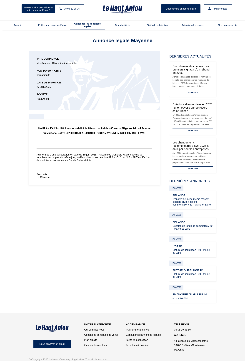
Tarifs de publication (157, 25)
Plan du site (90, 340)
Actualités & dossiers (192, 25)
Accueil (17, 25)
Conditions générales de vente (101, 334)
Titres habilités (122, 25)
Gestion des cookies (95, 345)
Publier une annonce (137, 329)
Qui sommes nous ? (95, 329)
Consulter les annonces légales (87, 25)
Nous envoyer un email (52, 344)
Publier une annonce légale (52, 25)
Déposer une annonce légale (181, 8)
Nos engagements (227, 25)
